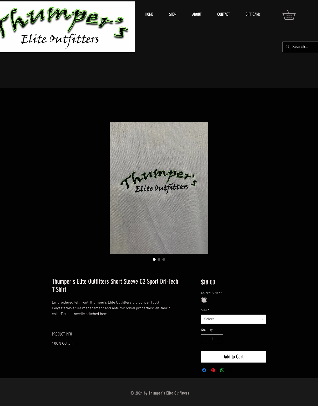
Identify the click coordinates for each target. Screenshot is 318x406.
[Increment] (219, 339)
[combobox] (233, 319)
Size (205, 310)
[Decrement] (205, 339)
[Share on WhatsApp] (222, 370)
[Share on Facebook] (204, 370)
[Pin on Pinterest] (213, 370)
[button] (294, 14)
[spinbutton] (212, 339)
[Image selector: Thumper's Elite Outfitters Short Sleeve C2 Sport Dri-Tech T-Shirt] (154, 259)
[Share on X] (231, 370)
